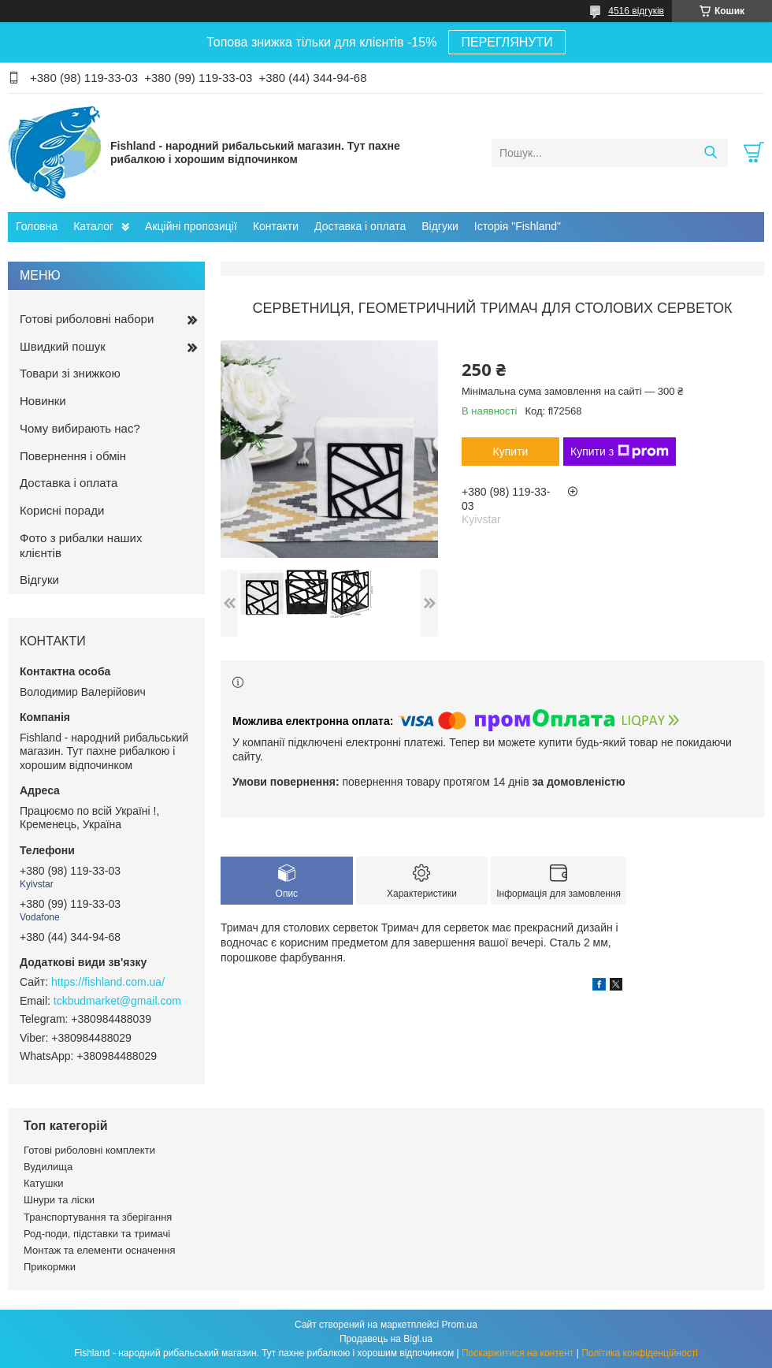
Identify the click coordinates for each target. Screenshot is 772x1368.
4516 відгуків (636, 11)
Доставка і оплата (360, 226)
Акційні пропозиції (191, 226)
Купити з (619, 451)
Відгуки (439, 226)
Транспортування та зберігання (98, 1217)
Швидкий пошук (63, 346)
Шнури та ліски (59, 1200)
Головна (37, 226)
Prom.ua (459, 1324)
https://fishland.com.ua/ (108, 982)
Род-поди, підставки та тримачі (97, 1234)
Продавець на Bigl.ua (386, 1338)
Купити (511, 451)
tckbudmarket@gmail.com (117, 1000)
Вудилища (48, 1167)
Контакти (276, 226)
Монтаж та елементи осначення (99, 1250)
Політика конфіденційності (639, 1353)
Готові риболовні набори (87, 318)
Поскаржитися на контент (517, 1353)
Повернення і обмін (73, 456)
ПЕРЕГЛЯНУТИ (506, 42)
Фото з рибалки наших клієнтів (81, 545)
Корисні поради (62, 510)
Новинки (43, 400)
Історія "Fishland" (517, 226)
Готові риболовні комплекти (89, 1150)
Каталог (93, 226)
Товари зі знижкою (70, 373)
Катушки (44, 1183)
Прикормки (50, 1267)
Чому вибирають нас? (80, 428)
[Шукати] (710, 153)
